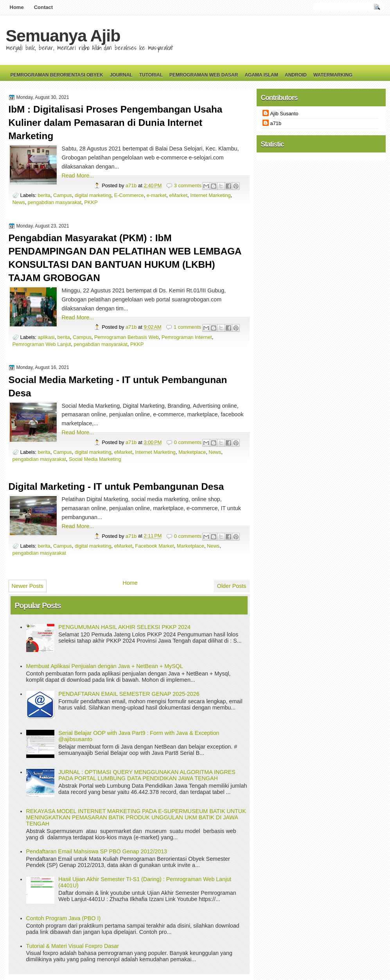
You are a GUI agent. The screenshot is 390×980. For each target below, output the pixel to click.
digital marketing (93, 195)
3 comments (187, 185)
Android (296, 75)
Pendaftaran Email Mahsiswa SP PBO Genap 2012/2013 (96, 851)
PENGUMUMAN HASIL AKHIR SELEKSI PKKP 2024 (124, 627)
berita (44, 195)
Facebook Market (154, 546)
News (19, 202)
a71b (132, 185)
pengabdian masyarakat (54, 202)
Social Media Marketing (95, 459)
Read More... (78, 175)
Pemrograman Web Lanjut (42, 344)
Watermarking (332, 75)
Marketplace (192, 452)
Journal (121, 75)
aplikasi (46, 337)
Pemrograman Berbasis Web (126, 337)
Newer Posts (27, 586)
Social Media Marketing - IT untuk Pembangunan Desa (118, 386)
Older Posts (231, 586)
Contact (43, 7)
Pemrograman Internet (187, 337)
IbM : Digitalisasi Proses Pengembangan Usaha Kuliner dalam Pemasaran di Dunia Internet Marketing (116, 122)
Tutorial (151, 75)
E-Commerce (129, 195)
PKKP (90, 202)
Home (17, 7)
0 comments (187, 442)
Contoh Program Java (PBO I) (63, 918)
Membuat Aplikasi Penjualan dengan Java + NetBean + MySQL (104, 666)
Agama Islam (261, 75)
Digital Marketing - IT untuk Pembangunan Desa (116, 486)
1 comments (187, 327)
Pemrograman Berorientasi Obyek (57, 75)
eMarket (178, 195)
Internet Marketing (210, 195)
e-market (157, 195)
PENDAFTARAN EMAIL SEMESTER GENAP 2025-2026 (128, 694)
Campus (62, 195)
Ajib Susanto (284, 113)
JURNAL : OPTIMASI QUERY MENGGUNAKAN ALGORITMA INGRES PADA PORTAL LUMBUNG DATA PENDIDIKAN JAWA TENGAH (146, 775)
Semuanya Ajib (63, 35)
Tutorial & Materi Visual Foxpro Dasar (72, 946)
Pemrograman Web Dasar (203, 75)
